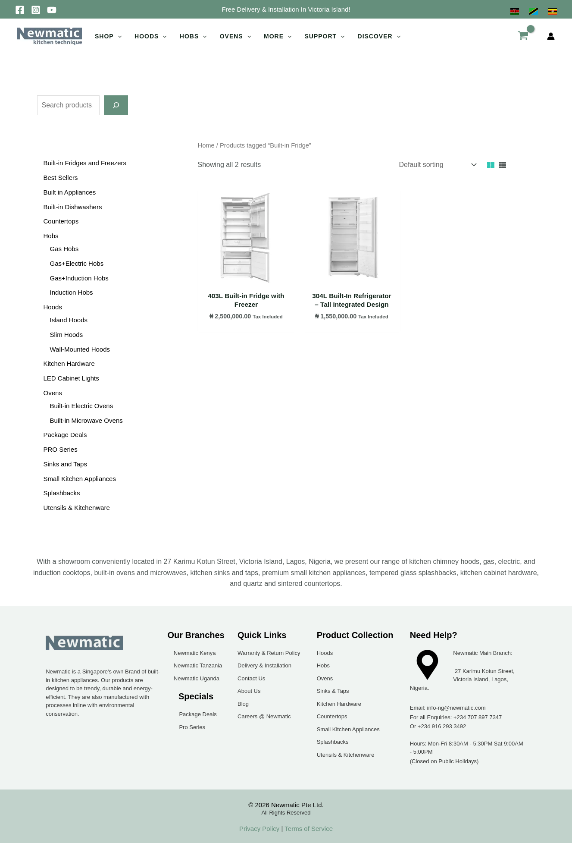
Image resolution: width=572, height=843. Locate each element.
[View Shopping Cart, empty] (522, 36)
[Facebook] (20, 10)
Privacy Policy (259, 828)
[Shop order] (437, 164)
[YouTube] (51, 10)
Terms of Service (308, 828)
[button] (285, 9)
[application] (118, 36)
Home (206, 145)
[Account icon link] (551, 36)
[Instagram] (36, 10)
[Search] (116, 105)
